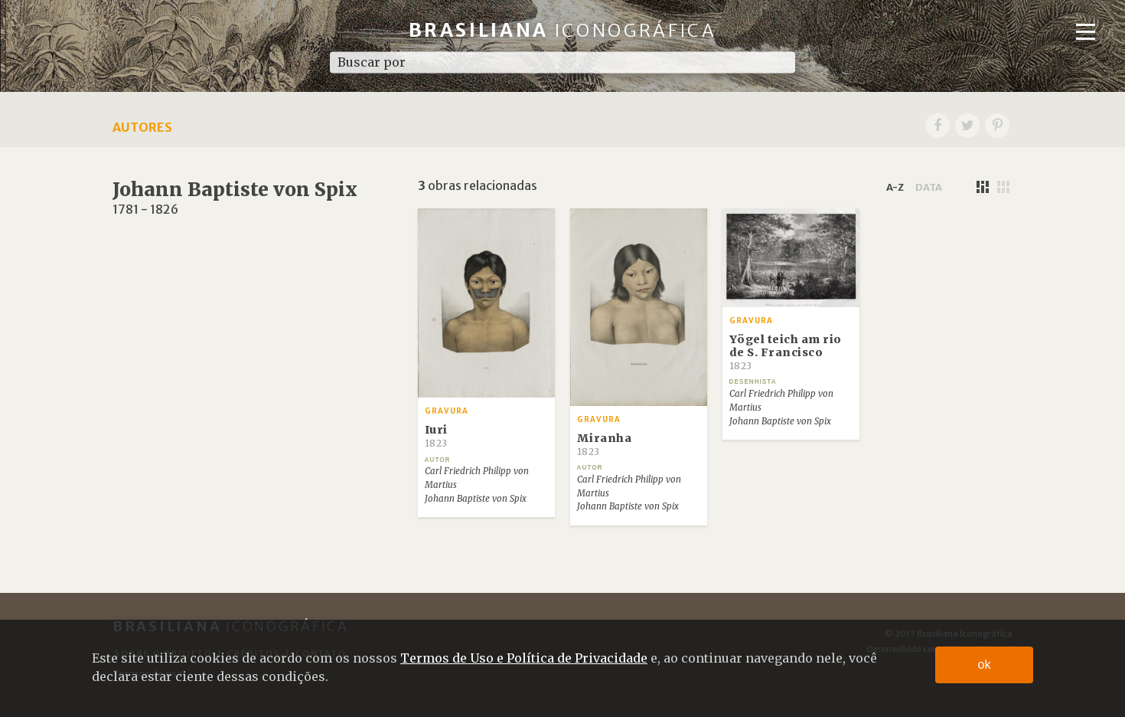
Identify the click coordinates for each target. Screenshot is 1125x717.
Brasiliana (563, 30)
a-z (895, 187)
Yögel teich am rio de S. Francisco (785, 352)
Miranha (604, 444)
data (928, 187)
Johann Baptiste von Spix (476, 498)
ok (984, 664)
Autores (142, 127)
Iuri (436, 436)
